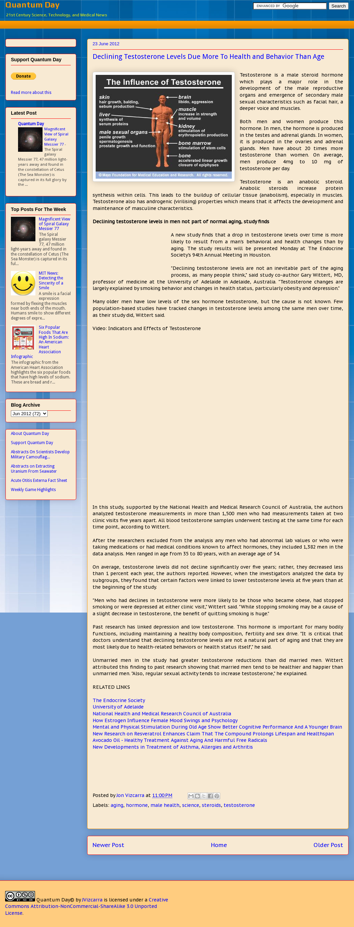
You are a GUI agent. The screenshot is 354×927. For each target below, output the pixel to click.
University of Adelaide (118, 707)
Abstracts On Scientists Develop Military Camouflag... (40, 454)
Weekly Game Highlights (33, 489)
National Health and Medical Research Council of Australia (162, 714)
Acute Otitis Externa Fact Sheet (39, 480)
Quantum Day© (55, 900)
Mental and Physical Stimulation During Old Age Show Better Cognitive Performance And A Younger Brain (217, 727)
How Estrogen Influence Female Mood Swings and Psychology (165, 720)
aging (117, 805)
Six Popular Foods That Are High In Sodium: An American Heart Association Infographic (40, 342)
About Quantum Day (30, 433)
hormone (137, 805)
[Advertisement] (182, 23)
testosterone (239, 805)
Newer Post (108, 845)
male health (164, 805)
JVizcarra (92, 900)
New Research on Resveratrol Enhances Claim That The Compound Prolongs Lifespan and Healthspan (213, 734)
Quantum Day (32, 4)
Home (219, 845)
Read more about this (31, 92)
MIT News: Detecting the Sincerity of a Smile (51, 280)
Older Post (328, 845)
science (190, 805)
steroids (211, 805)
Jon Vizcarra (131, 795)
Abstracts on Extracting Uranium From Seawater (34, 468)
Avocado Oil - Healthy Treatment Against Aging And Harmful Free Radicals (180, 740)
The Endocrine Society (119, 700)
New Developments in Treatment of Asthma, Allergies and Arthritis (173, 747)
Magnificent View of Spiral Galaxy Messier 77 (56, 136)
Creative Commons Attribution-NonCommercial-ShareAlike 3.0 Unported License (86, 906)
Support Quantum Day (32, 442)
